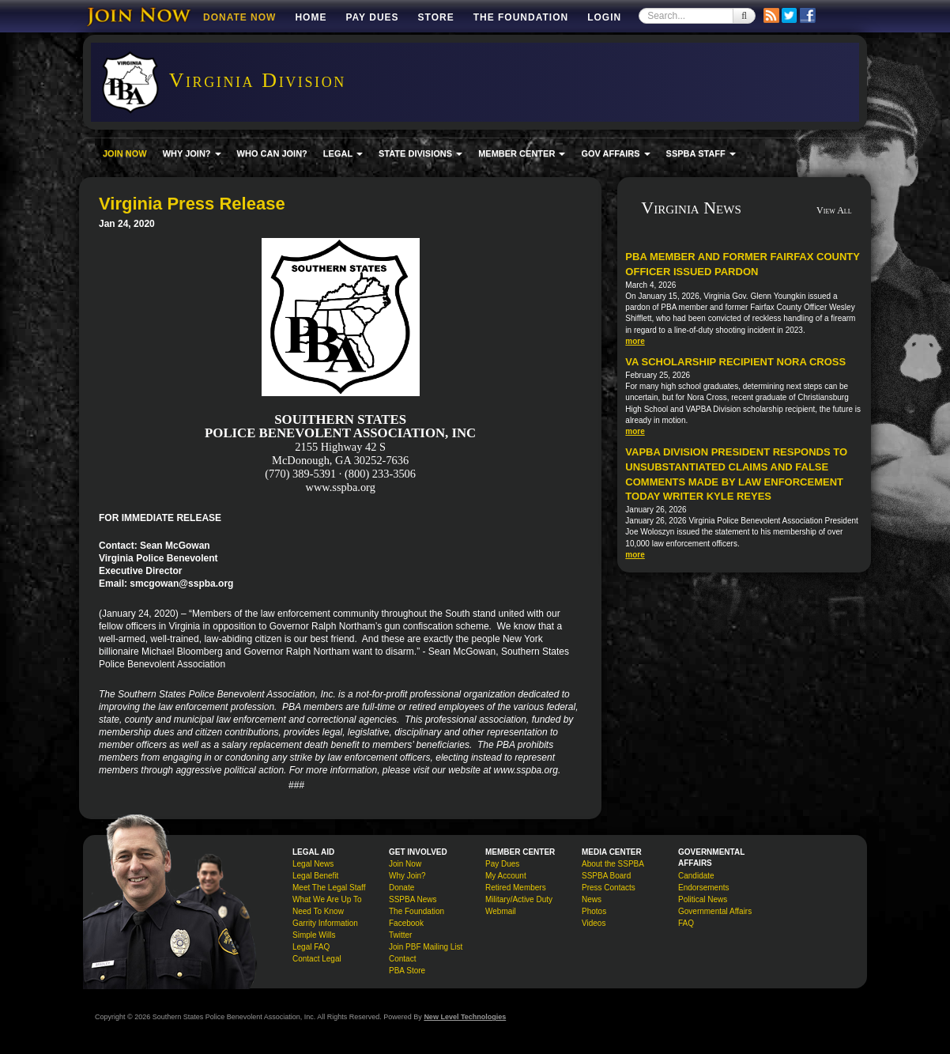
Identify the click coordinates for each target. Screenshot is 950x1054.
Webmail (500, 911)
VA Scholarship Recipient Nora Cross (735, 362)
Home (310, 17)
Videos (593, 923)
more (634, 341)
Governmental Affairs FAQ (715, 917)
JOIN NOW (125, 153)
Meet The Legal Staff (328, 887)
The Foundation (520, 17)
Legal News (313, 863)
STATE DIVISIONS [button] (420, 153)
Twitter (400, 935)
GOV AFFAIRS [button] (615, 153)
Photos (594, 911)
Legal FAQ (311, 947)
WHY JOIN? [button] (192, 153)
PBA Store (407, 970)
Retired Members (515, 887)
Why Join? (407, 875)
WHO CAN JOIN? (272, 153)
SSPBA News (413, 899)
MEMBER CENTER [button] (521, 153)
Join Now (405, 863)
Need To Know (318, 911)
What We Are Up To (326, 899)
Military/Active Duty (518, 899)
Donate (401, 887)
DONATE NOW (239, 17)
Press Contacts (608, 887)
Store (436, 17)
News (591, 899)
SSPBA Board (606, 875)
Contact (402, 958)
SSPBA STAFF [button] (701, 153)
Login (604, 17)
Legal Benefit (315, 875)
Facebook (406, 923)
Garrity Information (325, 923)
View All (834, 210)
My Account (505, 875)
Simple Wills (313, 935)
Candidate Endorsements (703, 881)
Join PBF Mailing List (425, 947)
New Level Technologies (465, 1017)
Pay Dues (371, 17)
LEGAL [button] (343, 153)
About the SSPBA (613, 863)
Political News (702, 899)
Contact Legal (316, 958)
